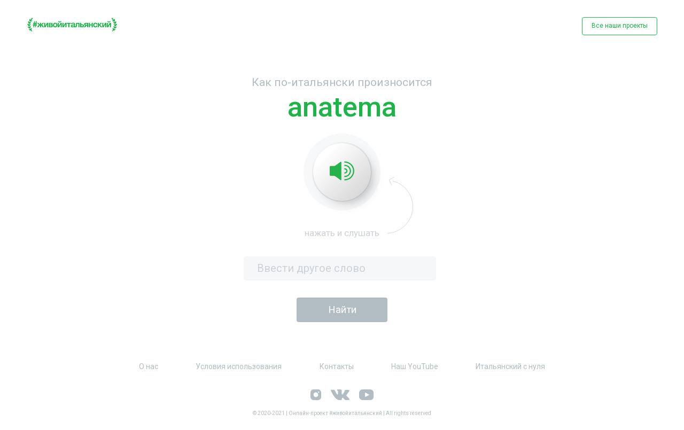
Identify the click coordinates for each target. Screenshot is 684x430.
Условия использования (239, 366)
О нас (148, 366)
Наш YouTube (414, 366)
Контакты (337, 366)
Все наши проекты (620, 25)
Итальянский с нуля (510, 366)
